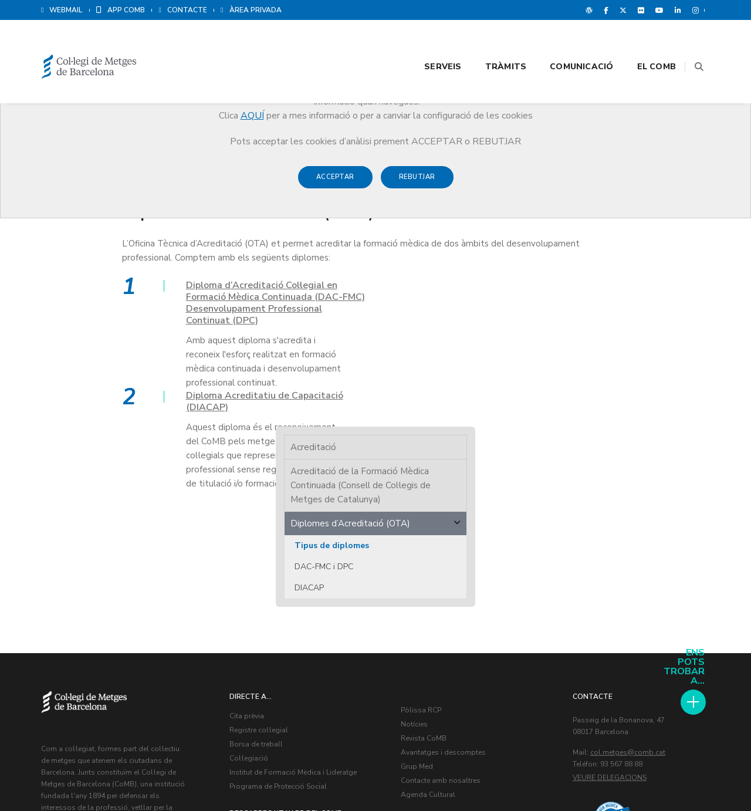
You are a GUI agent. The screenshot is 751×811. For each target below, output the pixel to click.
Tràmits (491, 42)
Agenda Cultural (429, 592)
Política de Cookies (674, 775)
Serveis (428, 42)
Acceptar (335, 182)
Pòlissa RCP (422, 508)
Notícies (415, 522)
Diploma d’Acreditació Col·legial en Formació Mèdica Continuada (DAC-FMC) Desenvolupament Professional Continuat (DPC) (170, 304)
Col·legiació (250, 556)
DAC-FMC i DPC (593, 285)
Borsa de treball (257, 542)
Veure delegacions (611, 575)
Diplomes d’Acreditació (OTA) (620, 242)
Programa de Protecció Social (279, 584)
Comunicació (566, 42)
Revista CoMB (425, 536)
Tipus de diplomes (601, 264)
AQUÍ (252, 115)
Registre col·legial (260, 528)
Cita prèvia (248, 514)
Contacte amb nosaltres (442, 578)
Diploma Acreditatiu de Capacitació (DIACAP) (426, 292)
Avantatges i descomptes (444, 550)
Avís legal (617, 775)
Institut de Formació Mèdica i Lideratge (294, 570)
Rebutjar (417, 182)
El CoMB (642, 42)
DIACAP (579, 306)
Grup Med (418, 564)
